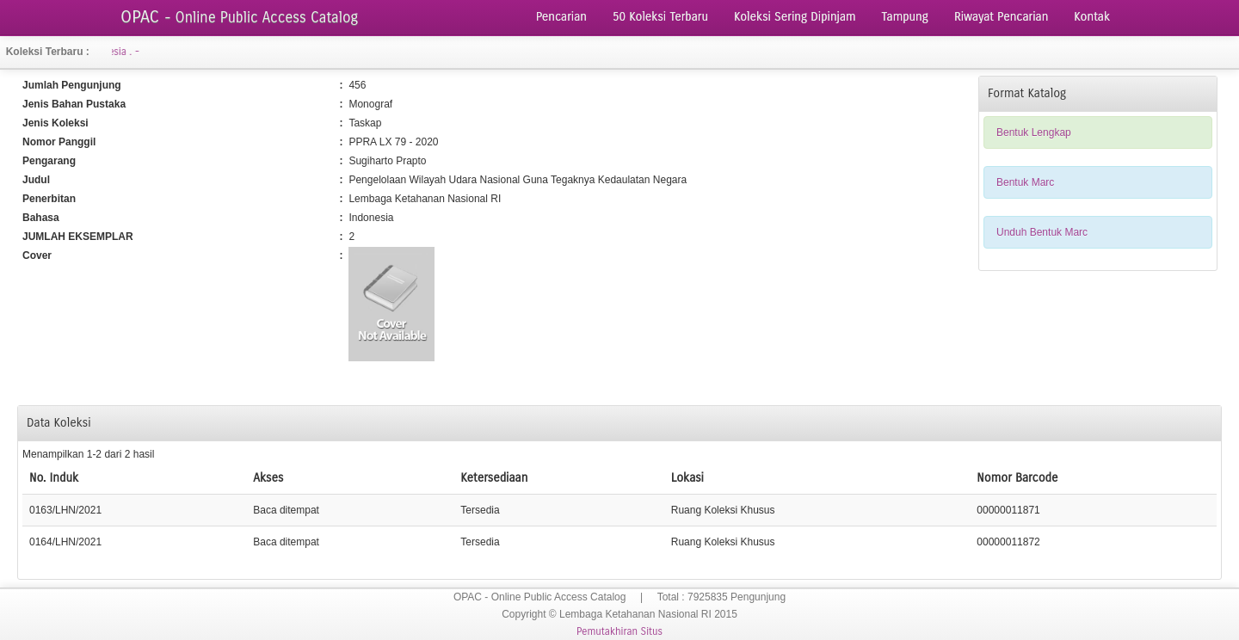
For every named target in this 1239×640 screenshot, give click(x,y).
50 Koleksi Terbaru (660, 16)
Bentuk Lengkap (1033, 132)
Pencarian (561, 16)
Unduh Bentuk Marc (1042, 232)
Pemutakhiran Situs (619, 631)
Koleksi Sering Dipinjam (795, 16)
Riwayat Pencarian (1001, 16)
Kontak (1092, 16)
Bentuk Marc (1025, 182)
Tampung (905, 16)
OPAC (239, 17)
